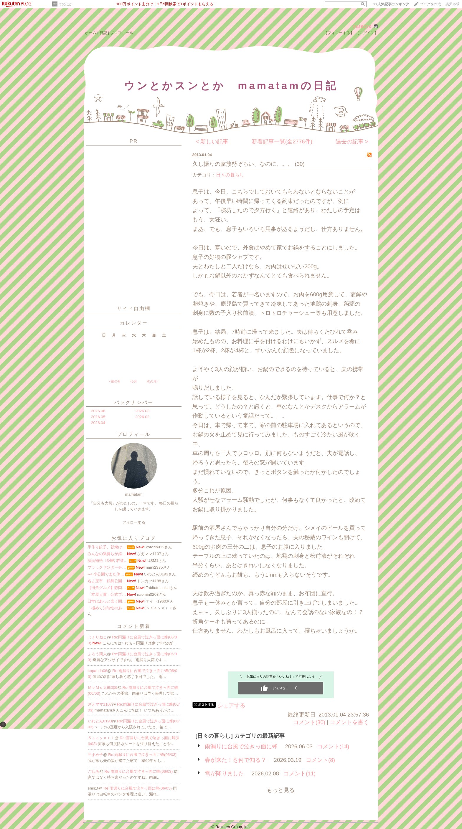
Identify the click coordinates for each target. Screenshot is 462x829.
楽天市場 (453, 4)
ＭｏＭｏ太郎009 (102, 687)
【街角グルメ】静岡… (107, 587)
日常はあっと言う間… (107, 601)
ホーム (90, 33)
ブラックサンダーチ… (107, 567)
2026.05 (98, 417)
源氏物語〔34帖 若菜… (108, 560)
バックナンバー (134, 402)
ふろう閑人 (97, 654)
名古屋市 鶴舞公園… (107, 581)
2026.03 (142, 411)
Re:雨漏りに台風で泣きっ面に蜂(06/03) (142, 754)
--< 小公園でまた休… (106, 574)
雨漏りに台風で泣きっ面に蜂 (241, 746)
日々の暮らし (230, 174)
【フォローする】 (339, 33)
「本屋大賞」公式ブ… (107, 594)
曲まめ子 (95, 754)
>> (391, 4)
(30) (299, 164)
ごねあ (93, 771)
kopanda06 (97, 671)
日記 (103, 33)
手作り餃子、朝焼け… (107, 547)
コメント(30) (309, 722)
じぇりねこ (97, 637)
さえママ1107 (100, 704)
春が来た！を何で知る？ (235, 760)
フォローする (133, 522)
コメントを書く (349, 722)
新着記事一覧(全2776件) (282, 141)
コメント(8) (320, 760)
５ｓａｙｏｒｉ (101, 738)
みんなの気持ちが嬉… (107, 554)
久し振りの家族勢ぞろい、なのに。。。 (242, 164)
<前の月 (115, 381)
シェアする (231, 705)
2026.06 (98, 411)
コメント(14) (333, 746)
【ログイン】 (366, 33)
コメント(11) (299, 773)
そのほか (65, 4)
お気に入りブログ (133, 538)
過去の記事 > (352, 141)
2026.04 (98, 423)
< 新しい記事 (212, 141)
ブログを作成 (430, 4)
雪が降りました (224, 773)
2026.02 (142, 417)
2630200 (362, 26)
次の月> (152, 381)
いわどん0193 (100, 721)
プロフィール (121, 33)
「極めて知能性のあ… (107, 608)
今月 (134, 381)
